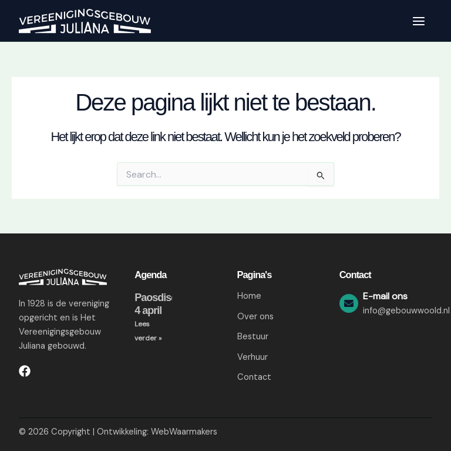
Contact (254, 377)
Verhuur (252, 357)
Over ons (255, 316)
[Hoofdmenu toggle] (418, 21)
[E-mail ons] (348, 303)
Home (249, 296)
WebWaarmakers (184, 431)
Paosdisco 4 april (158, 304)
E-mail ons (385, 296)
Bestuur (252, 336)
